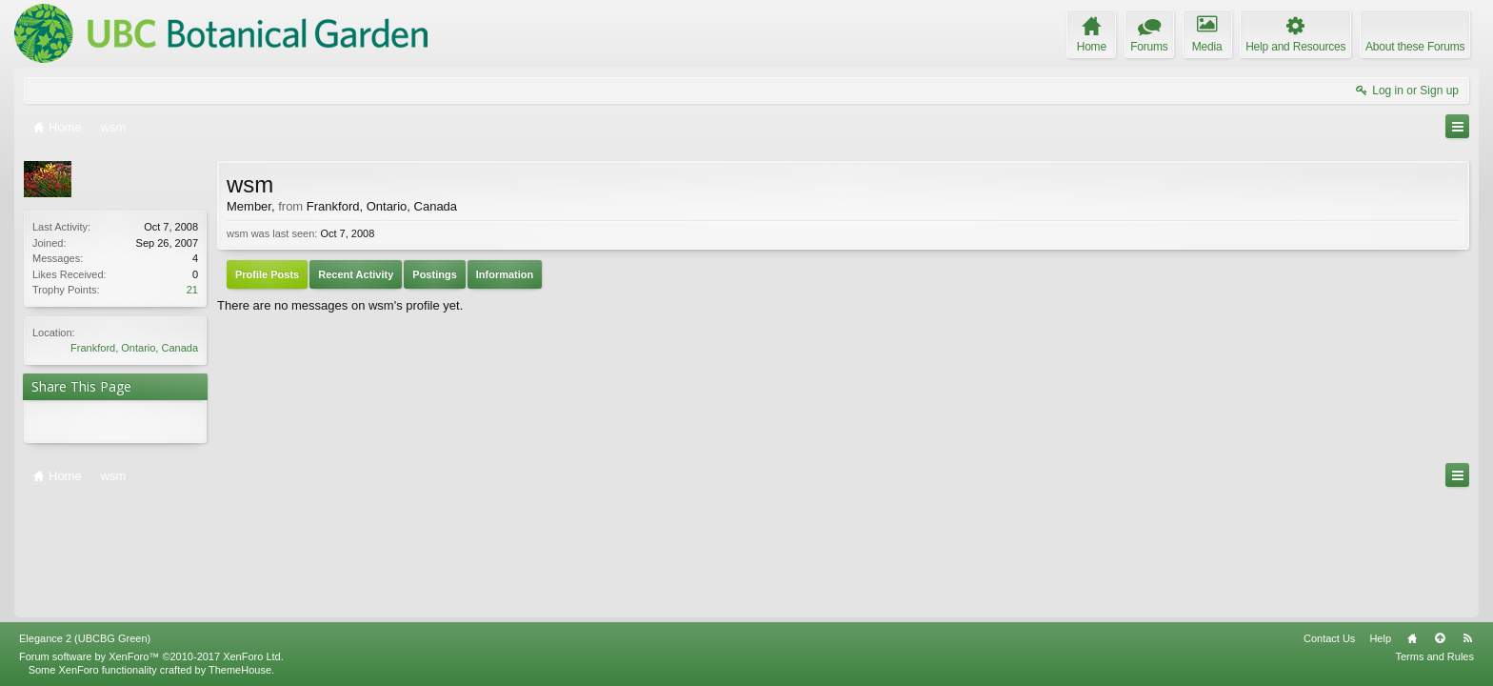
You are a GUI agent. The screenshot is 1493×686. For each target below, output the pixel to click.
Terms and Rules (1434, 539)
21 (192, 289)
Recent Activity (355, 274)
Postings (434, 274)
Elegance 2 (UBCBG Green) (84, 521)
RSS (1467, 521)
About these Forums (1414, 46)
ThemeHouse (240, 552)
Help (1380, 521)
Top (1439, 521)
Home (1412, 521)
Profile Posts (267, 274)
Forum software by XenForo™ (151, 539)
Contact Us (1329, 521)
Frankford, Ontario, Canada (134, 347)
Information (505, 274)
